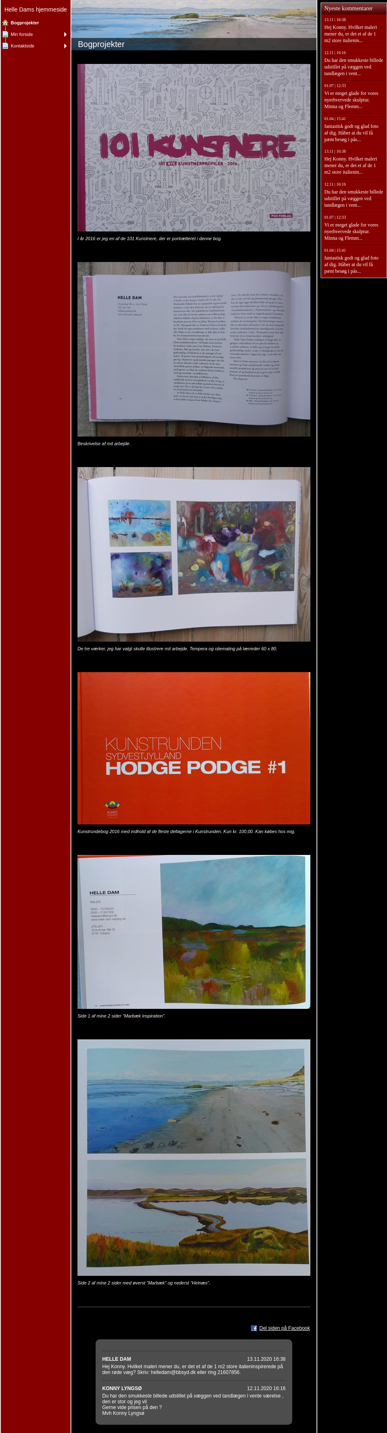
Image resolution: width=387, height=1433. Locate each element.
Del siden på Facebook (284, 1328)
